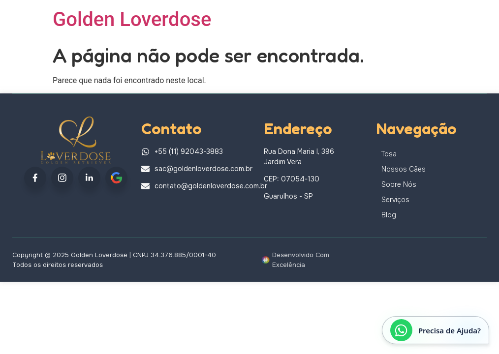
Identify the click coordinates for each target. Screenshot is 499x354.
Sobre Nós (398, 184)
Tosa (389, 153)
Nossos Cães (403, 169)
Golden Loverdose (132, 19)
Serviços (395, 199)
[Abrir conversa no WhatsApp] (435, 330)
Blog (388, 214)
